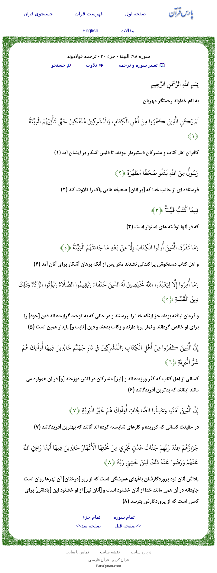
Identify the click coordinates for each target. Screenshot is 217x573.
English (90, 30)
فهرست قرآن (88, 13)
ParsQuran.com (108, 565)
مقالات (127, 30)
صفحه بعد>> (88, 525)
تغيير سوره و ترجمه (142, 65)
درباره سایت (141, 552)
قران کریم (120, 560)
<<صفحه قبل (128, 525)
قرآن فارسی (98, 560)
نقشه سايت (110, 552)
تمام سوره (124, 517)
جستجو (62, 65)
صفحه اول (135, 13)
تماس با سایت (77, 552)
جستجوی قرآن (38, 13)
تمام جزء (91, 517)
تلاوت (95, 65)
